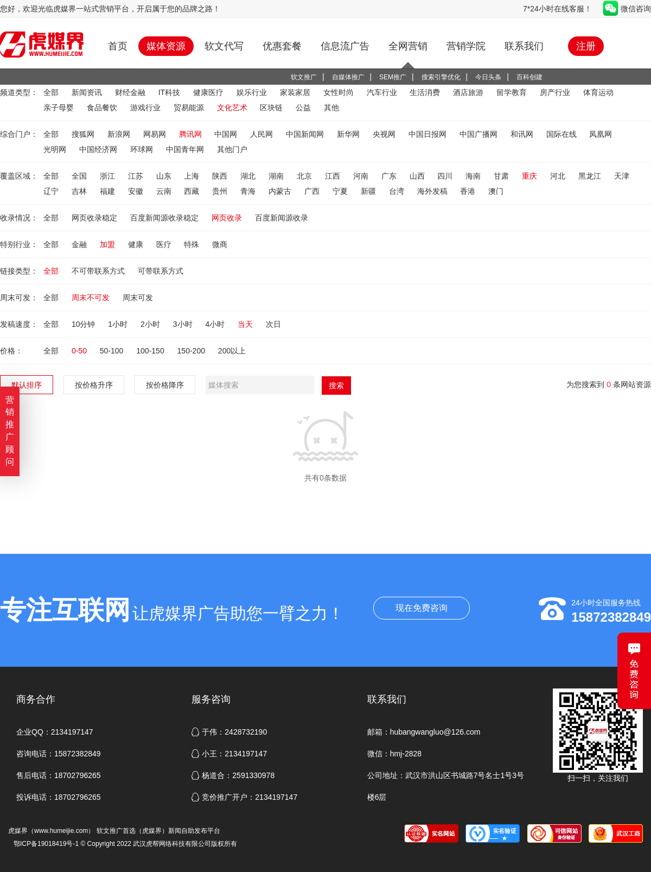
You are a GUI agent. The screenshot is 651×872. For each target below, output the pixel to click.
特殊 (192, 244)
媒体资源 (166, 46)
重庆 (530, 176)
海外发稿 (433, 191)
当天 (246, 324)
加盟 (108, 244)
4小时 (216, 324)
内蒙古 (281, 191)
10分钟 (84, 324)
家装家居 (296, 92)
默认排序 (26, 385)
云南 (165, 191)
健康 (136, 244)
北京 (305, 176)
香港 (468, 191)
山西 (418, 176)
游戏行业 (146, 107)
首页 (117, 46)
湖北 (249, 176)
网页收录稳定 (95, 217)
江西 (333, 176)
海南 (474, 176)
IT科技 (170, 92)
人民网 (262, 134)
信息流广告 (345, 46)
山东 (165, 176)
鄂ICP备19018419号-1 (46, 844)
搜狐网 (84, 134)
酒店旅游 (469, 92)
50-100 (112, 350)
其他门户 (232, 149)
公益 (304, 107)
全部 (52, 92)
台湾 (397, 191)
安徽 (136, 191)
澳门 (495, 191)
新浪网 (119, 134)
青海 (249, 191)
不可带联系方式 (99, 271)
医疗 (165, 244)
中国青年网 (186, 149)
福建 (108, 191)
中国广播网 (479, 134)
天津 (621, 176)
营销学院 (466, 46)
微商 (219, 244)
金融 (80, 244)
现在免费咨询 (421, 607)
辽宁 (52, 191)
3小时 (184, 324)
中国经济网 (99, 149)
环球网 (142, 149)
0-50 (80, 350)
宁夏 (341, 191)
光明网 (55, 149)
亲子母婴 (59, 107)
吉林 (80, 191)
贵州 (220, 191)
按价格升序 (94, 385)
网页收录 (228, 217)
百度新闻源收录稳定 (165, 217)
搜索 (336, 385)
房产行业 (556, 92)
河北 (558, 176)
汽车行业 (383, 92)
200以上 (232, 350)
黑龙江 (590, 176)
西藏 (192, 191)
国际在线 (562, 134)
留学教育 (512, 92)
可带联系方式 (160, 271)
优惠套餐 (282, 46)
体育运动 (598, 92)
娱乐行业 (253, 92)
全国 (80, 176)
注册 (586, 46)
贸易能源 (190, 107)
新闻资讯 (88, 92)
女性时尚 (339, 92)
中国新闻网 (306, 134)
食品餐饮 (103, 107)
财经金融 (131, 92)
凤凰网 (600, 134)
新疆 (369, 191)
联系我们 (524, 46)
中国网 (226, 134)
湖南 (277, 176)
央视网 (385, 134)
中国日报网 (429, 134)
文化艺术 (233, 107)
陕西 (220, 176)
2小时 (151, 324)
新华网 (349, 134)
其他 (331, 107)
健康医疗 (209, 92)
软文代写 (224, 46)
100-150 (151, 350)
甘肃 (502, 176)
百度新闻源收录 (281, 217)
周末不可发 (92, 297)
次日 (273, 324)
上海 (192, 176)
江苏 (136, 176)
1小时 (119, 324)
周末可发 (138, 297)
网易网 (155, 134)
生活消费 (426, 92)
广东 (390, 176)
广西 (313, 191)
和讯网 (522, 134)
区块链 (272, 107)
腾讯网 (191, 134)
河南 (362, 176)
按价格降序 (165, 385)
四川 (446, 176)
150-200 (192, 350)
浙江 (108, 176)
